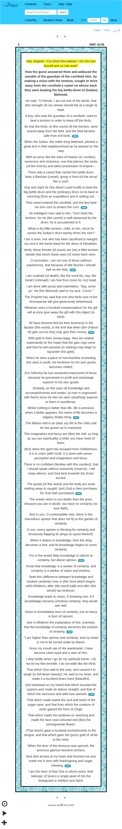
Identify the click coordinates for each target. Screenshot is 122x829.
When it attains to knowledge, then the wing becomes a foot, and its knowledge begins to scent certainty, (61, 545)
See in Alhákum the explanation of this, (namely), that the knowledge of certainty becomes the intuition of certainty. (61, 627)
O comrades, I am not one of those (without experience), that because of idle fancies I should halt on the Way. (61, 265)
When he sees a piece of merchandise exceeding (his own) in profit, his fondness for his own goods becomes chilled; (61, 362)
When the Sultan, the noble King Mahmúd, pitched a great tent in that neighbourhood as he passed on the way (61, 146)
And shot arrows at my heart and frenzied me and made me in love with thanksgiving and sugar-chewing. (61, 761)
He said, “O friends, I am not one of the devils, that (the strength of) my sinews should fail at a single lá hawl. (61, 105)
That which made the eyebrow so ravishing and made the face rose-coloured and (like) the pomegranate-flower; (61, 719)
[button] (31, 4)
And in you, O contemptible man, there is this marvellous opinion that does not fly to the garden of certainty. (60, 519)
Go (104, 20)
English (97, 30)
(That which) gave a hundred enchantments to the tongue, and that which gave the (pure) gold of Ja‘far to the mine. (61, 735)
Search (62, 12)
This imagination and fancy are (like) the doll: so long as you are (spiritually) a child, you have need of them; (61, 438)
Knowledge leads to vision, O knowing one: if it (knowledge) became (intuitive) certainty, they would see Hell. (61, 601)
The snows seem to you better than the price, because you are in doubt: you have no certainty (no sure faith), (61, 504)
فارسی (116, 30)
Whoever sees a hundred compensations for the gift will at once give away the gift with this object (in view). (61, 312)
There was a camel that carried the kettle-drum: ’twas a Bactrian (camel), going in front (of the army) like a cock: (60, 177)
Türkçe (106, 30)
